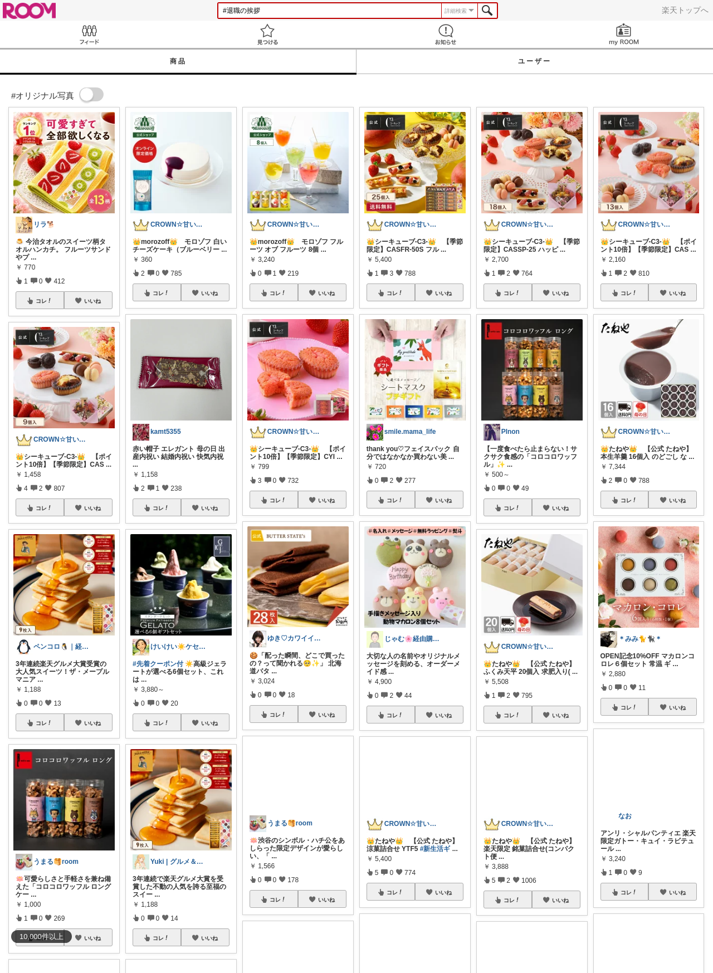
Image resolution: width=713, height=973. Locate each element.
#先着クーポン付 (158, 664)
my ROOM (624, 34)
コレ (44, 301)
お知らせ (445, 34)
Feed (89, 34)
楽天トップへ (685, 10)
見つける (267, 34)
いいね (92, 301)
